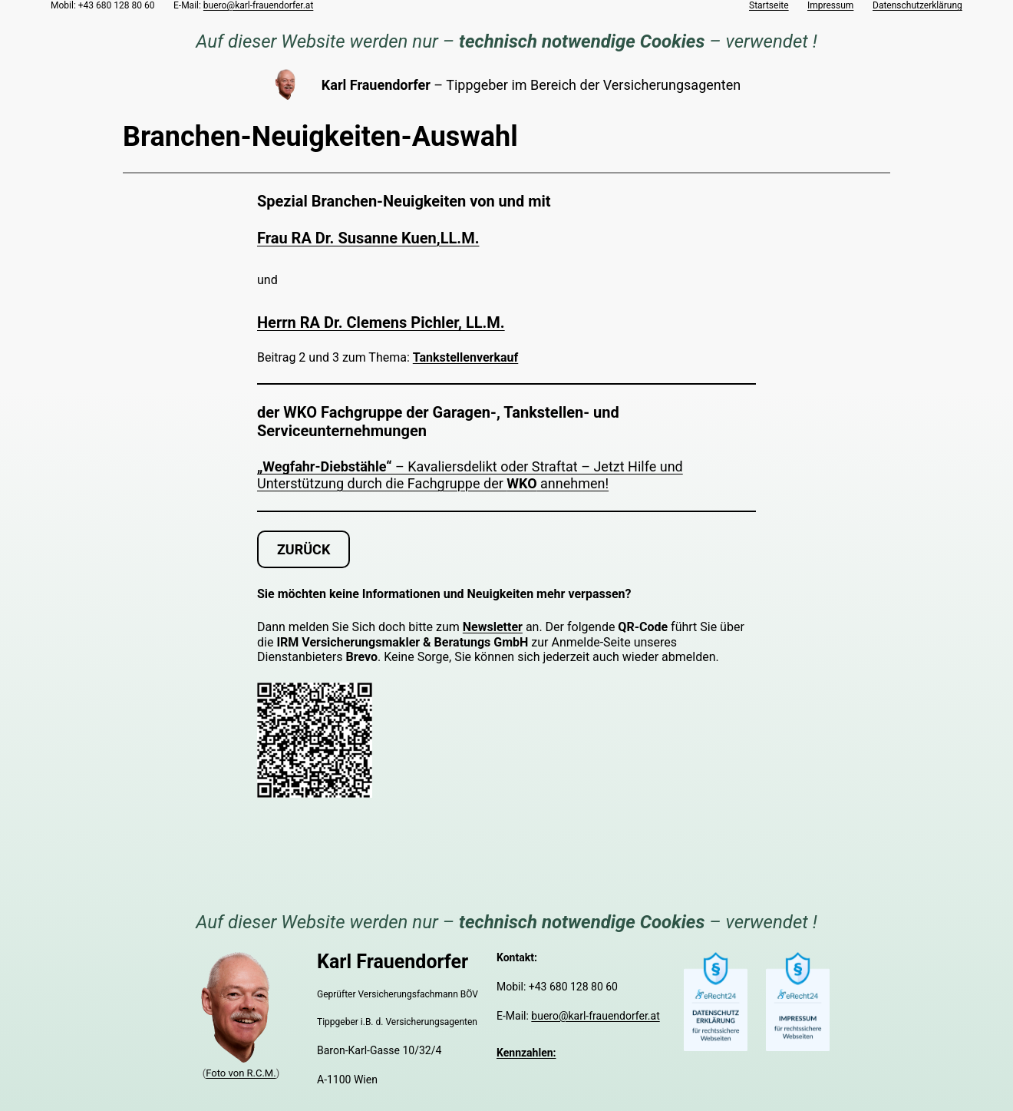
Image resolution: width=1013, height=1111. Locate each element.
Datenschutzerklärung (917, 5)
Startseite (769, 5)
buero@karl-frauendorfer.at (258, 5)
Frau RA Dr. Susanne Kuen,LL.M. (368, 238)
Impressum (830, 5)
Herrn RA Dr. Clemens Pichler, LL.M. (381, 322)
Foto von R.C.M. (241, 1073)
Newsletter (493, 627)
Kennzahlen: (526, 1053)
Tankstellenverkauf (465, 357)
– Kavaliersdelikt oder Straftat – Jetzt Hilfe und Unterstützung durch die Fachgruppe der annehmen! (470, 474)
